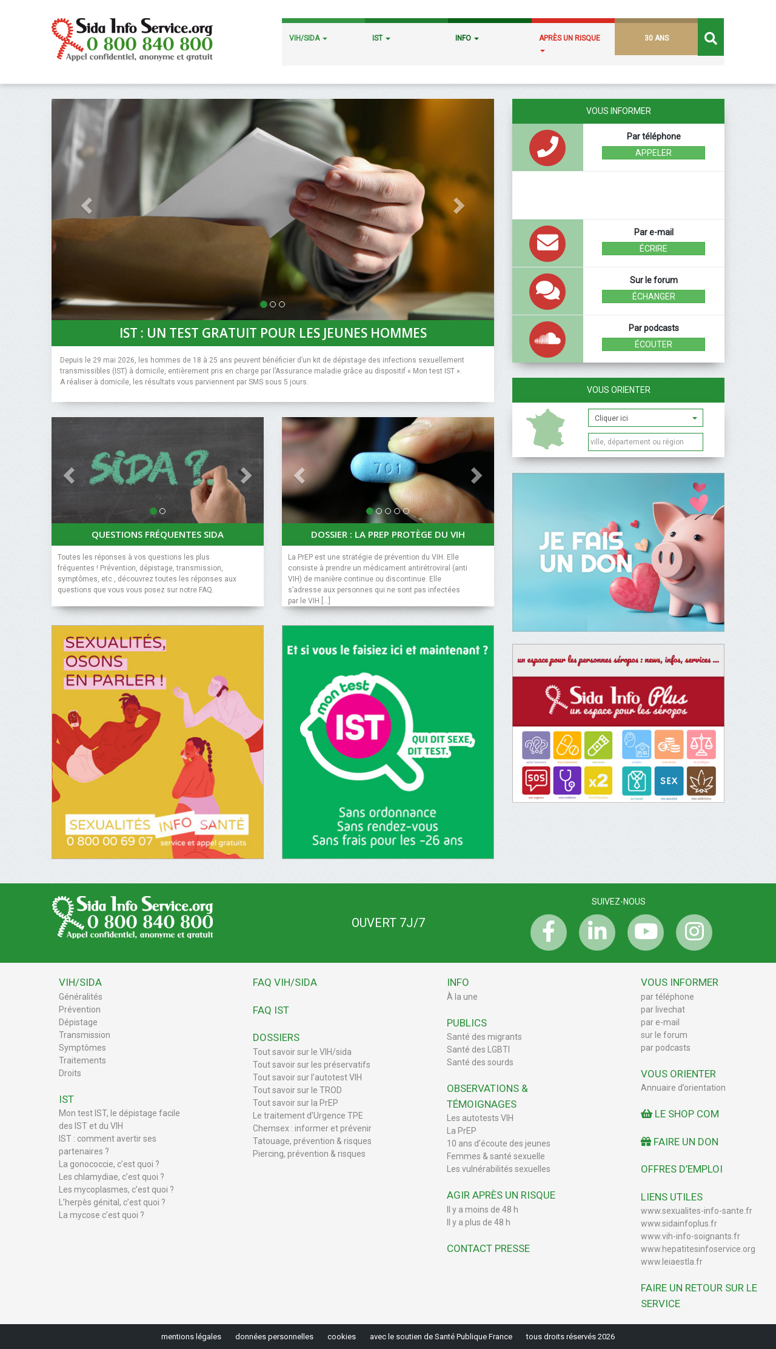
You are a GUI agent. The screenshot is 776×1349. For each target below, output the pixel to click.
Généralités (80, 997)
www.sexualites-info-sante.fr (696, 1211)
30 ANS (656, 38)
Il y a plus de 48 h (478, 1222)
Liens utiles (672, 1197)
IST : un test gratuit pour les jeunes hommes (273, 333)
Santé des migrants (484, 1037)
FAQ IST (271, 1010)
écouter (653, 344)
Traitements (82, 1060)
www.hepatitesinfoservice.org (698, 1249)
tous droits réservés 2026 (570, 1336)
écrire (653, 248)
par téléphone (667, 997)
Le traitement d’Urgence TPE (308, 1115)
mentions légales (191, 1336)
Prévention (80, 1009)
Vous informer (679, 982)
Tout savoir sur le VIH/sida (302, 1052)
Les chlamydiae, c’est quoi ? (111, 1177)
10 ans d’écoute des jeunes (498, 1143)
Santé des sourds (480, 1062)
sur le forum (664, 1035)
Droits (70, 1073)
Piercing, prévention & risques (309, 1154)
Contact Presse (488, 1248)
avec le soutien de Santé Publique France (441, 1336)
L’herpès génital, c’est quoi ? (112, 1202)
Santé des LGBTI (478, 1049)
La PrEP (462, 1131)
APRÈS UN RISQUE (569, 43)
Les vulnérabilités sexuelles (498, 1169)
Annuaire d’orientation (683, 1088)
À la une (462, 997)
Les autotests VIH (480, 1118)
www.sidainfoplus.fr (679, 1223)
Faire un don (679, 1142)
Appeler (653, 153)
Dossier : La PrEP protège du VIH (388, 534)
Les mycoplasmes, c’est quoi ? (116, 1189)
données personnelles (274, 1336)
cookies (341, 1336)
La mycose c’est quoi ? (101, 1215)
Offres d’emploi (682, 1169)
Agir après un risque (501, 1195)
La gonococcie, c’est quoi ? (109, 1164)
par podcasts (666, 1048)
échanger (653, 296)
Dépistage (78, 1022)
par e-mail (660, 1022)
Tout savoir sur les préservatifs (311, 1064)
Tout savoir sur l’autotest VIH (307, 1077)
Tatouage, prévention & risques (312, 1141)
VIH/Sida (80, 982)
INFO (467, 38)
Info (458, 982)
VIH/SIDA (308, 38)
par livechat (663, 1009)
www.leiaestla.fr (672, 1262)
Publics (467, 1023)
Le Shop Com (680, 1114)
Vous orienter (619, 390)
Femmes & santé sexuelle (496, 1156)
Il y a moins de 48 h (482, 1209)
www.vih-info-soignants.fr (690, 1236)
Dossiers (276, 1037)
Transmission (84, 1035)
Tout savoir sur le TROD (297, 1090)
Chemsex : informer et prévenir (312, 1128)
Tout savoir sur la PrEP (295, 1103)
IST (381, 38)
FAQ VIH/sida (285, 982)
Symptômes (82, 1048)
